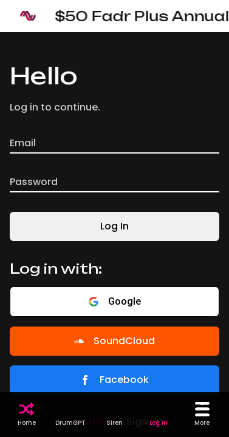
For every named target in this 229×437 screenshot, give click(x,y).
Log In (114, 226)
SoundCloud (114, 341)
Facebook (114, 380)
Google (115, 301)
